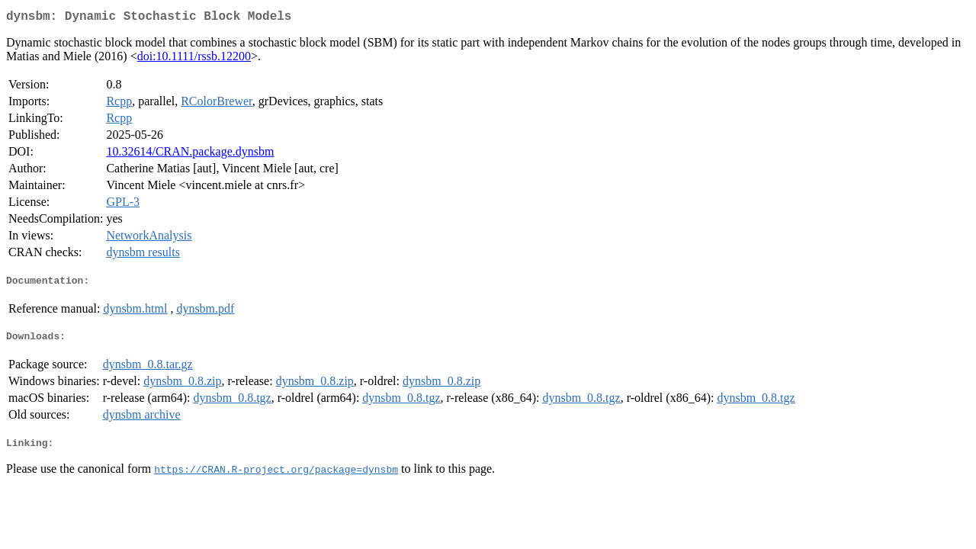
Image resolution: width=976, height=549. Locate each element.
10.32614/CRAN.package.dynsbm (190, 154)
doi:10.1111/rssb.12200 (194, 59)
